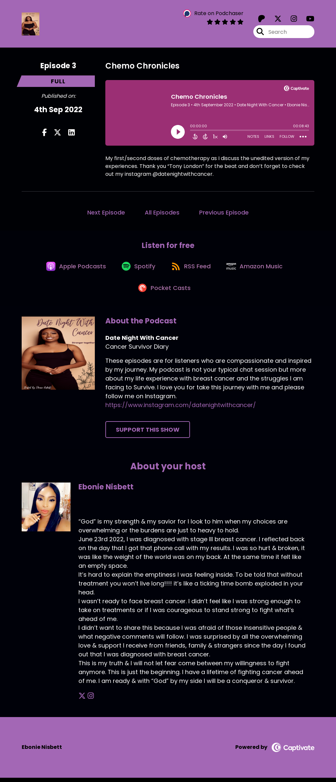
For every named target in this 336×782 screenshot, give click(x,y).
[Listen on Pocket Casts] (165, 291)
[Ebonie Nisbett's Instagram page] (90, 700)
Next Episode (106, 213)
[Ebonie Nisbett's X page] (82, 700)
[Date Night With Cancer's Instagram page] (290, 19)
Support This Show (147, 434)
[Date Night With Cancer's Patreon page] (261, 19)
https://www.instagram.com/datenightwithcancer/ (180, 409)
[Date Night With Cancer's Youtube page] (306, 19)
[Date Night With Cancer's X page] (274, 19)
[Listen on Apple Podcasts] (74, 268)
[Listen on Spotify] (138, 268)
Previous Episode (224, 213)
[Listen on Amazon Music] (257, 268)
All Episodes (162, 213)
